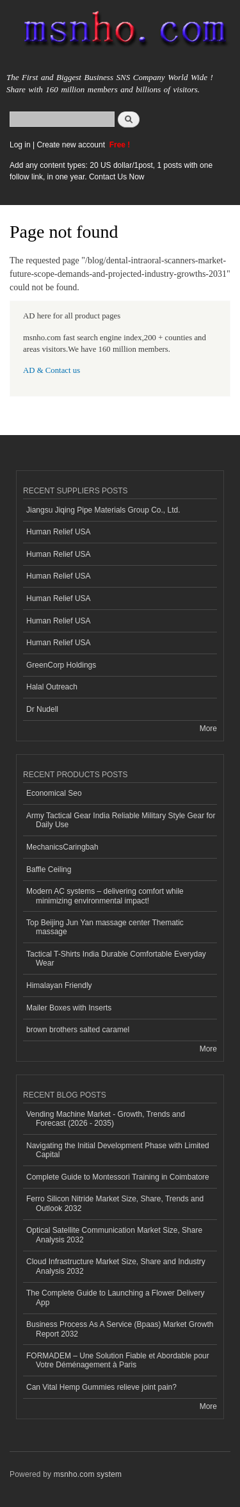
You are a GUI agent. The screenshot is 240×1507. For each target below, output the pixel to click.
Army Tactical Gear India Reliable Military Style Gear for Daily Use (121, 820)
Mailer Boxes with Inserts (68, 1007)
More (208, 728)
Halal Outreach (51, 686)
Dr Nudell (42, 709)
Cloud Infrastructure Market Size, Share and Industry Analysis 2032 (115, 1266)
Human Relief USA (58, 531)
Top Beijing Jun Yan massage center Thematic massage (105, 927)
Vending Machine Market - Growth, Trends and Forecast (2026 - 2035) (105, 1119)
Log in (20, 144)
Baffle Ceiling (48, 869)
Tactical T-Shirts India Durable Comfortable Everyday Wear (116, 959)
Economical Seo (54, 793)
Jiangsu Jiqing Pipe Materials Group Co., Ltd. (103, 510)
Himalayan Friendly (59, 985)
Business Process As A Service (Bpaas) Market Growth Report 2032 (119, 1329)
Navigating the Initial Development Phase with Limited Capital (117, 1150)
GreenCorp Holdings (61, 665)
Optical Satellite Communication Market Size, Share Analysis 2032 (114, 1235)
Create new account (71, 144)
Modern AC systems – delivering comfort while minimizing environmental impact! (105, 896)
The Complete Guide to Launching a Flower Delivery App (115, 1297)
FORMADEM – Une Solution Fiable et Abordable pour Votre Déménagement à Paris (117, 1360)
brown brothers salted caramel (77, 1029)
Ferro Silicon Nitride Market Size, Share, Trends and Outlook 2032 (115, 1203)
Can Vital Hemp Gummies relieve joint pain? (101, 1387)
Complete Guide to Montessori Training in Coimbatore (117, 1177)
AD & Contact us (51, 370)
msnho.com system (88, 1474)
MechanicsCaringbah (62, 847)
